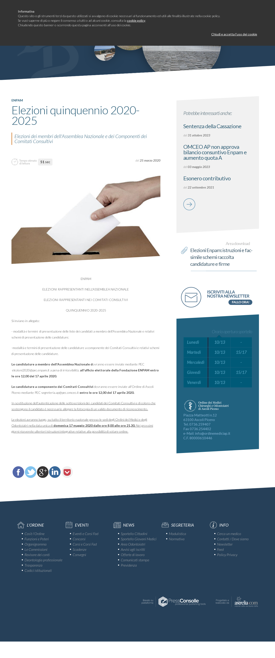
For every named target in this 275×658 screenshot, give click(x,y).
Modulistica (177, 533)
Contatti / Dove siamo (233, 539)
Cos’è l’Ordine (34, 533)
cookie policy (136, 20)
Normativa (176, 539)
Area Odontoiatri (133, 544)
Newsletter (225, 544)
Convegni (79, 554)
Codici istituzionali (38, 570)
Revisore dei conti (37, 554)
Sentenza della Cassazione (212, 126)
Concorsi (79, 539)
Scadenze (79, 549)
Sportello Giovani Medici (139, 539)
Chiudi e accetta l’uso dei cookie (234, 34)
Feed (220, 549)
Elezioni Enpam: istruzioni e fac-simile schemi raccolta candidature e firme (221, 257)
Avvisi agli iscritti (133, 549)
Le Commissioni (36, 549)
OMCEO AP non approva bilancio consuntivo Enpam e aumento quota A (215, 152)
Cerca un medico (229, 533)
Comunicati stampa (135, 560)
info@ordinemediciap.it (212, 433)
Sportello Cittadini (134, 533)
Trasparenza (33, 565)
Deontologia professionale (43, 560)
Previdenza (129, 565)
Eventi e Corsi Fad (85, 533)
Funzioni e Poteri (37, 539)
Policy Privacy (227, 554)
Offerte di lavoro (133, 554)
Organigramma (36, 544)
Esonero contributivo (207, 178)
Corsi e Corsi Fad (85, 544)
